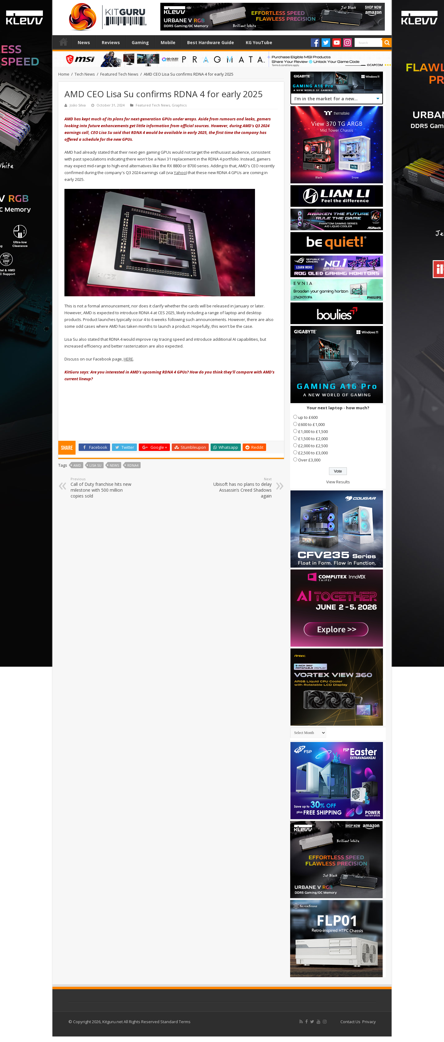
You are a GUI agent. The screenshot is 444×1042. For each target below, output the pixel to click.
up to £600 (308, 417)
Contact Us (350, 1021)
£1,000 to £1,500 (313, 431)
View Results (338, 482)
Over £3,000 (309, 460)
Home (64, 41)
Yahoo (180, 172)
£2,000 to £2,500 (313, 445)
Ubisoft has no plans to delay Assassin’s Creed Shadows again (240, 488)
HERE (128, 359)
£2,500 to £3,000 (313, 453)
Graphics (179, 105)
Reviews (111, 42)
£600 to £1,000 (311, 424)
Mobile (168, 42)
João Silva (78, 105)
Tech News (85, 74)
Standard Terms (175, 1021)
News (84, 42)
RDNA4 (132, 465)
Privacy (369, 1021)
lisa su (95, 465)
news (114, 465)
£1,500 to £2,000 (313, 438)
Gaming (140, 42)
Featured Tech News (119, 74)
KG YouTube (259, 42)
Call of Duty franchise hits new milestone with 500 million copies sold (102, 488)
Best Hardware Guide (210, 42)
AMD (77, 465)
